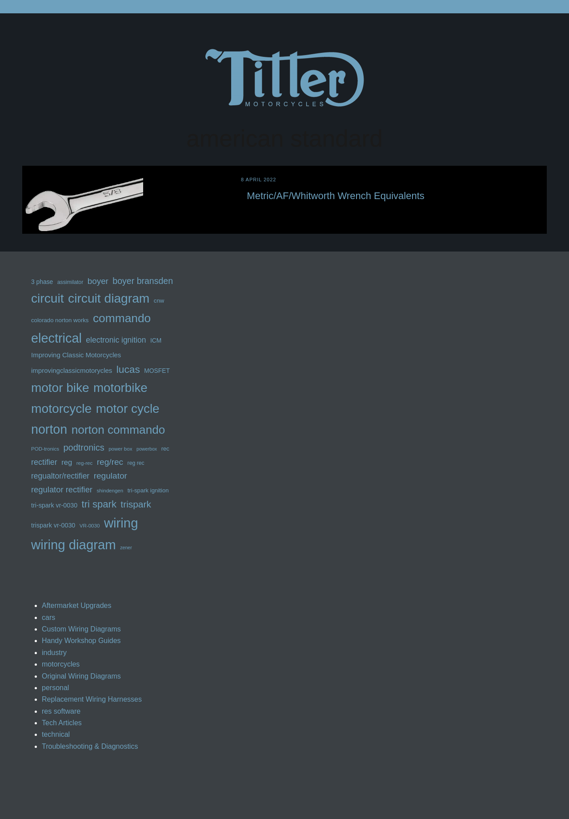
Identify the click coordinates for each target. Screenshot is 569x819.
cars (48, 617)
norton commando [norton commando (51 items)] (118, 429)
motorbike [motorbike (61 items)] (120, 388)
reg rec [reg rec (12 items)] (136, 463)
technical (56, 734)
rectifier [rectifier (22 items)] (44, 462)
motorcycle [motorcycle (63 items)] (61, 408)
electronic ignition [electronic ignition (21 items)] (116, 340)
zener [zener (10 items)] (126, 547)
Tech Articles (62, 723)
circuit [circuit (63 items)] (47, 298)
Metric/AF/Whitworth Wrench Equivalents (335, 195)
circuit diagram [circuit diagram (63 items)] (108, 298)
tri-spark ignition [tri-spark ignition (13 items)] (148, 490)
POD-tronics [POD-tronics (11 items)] (45, 448)
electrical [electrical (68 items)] (56, 338)
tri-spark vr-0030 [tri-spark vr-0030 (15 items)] (54, 505)
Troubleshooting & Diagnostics (90, 746)
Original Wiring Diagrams (81, 676)
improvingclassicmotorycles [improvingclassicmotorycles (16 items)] (71, 370)
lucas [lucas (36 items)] (128, 369)
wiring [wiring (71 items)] (121, 522)
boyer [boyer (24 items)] (98, 281)
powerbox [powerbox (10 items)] (146, 448)
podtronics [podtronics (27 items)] (83, 447)
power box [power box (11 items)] (120, 448)
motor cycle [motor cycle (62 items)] (128, 408)
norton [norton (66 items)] (49, 429)
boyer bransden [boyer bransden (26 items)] (142, 281)
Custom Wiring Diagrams (81, 629)
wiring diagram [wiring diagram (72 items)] (73, 544)
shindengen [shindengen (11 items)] (109, 490)
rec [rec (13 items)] (165, 448)
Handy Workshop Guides (81, 640)
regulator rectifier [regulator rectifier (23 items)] (61, 489)
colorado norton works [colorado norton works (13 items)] (59, 320)
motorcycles (61, 664)
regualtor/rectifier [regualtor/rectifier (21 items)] (60, 475)
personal (55, 687)
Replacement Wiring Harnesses (92, 699)
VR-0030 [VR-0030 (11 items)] (90, 525)
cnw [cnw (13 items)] (159, 300)
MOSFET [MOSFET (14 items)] (157, 370)
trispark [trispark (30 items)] (135, 504)
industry (54, 652)
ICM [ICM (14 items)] (155, 340)
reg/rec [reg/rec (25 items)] (110, 462)
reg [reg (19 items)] (66, 462)
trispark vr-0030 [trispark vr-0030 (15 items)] (53, 525)
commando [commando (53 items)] (122, 318)
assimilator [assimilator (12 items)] (70, 282)
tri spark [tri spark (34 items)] (99, 504)
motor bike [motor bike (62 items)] (60, 388)
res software (61, 711)
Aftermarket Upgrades (77, 605)
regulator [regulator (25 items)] (110, 475)
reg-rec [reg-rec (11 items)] (84, 463)
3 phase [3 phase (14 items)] (42, 281)
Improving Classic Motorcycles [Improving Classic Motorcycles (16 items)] (76, 355)
